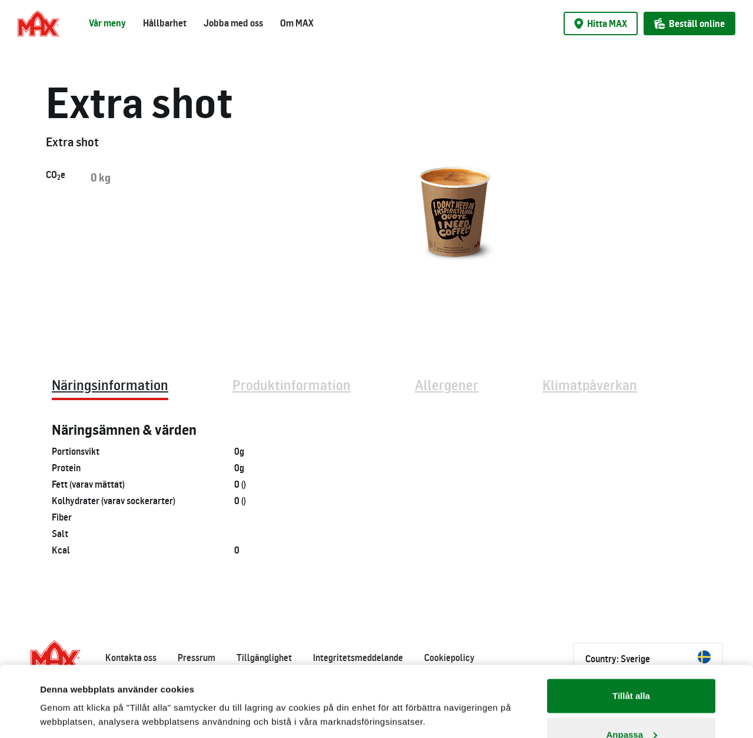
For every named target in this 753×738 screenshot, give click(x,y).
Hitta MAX (600, 23)
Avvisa (631, 707)
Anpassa (631, 668)
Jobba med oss (233, 23)
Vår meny (107, 23)
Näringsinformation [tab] (110, 384)
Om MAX (297, 23)
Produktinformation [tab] (291, 384)
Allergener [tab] (446, 384)
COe (55, 175)
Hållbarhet (164, 23)
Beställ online (689, 23)
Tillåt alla (631, 630)
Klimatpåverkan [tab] (589, 384)
